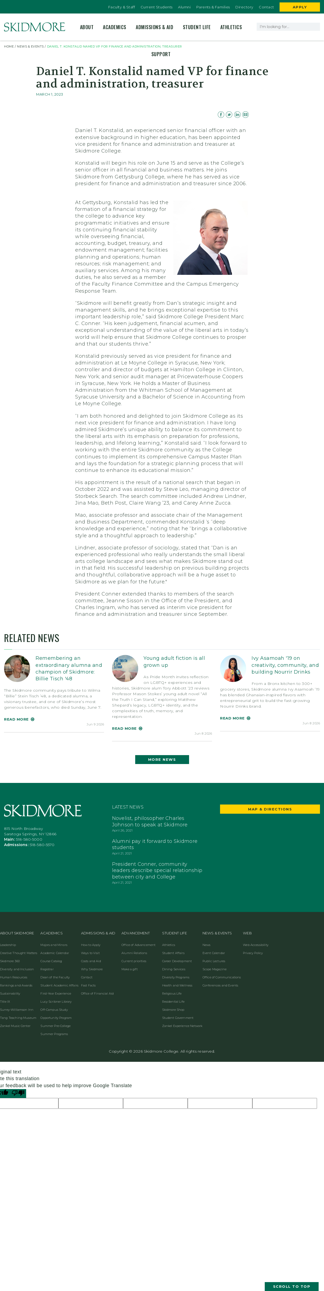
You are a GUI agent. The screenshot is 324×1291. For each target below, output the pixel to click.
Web (247, 933)
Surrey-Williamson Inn (16, 1010)
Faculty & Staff (121, 7)
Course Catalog (51, 961)
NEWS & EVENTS (30, 46)
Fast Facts (88, 985)
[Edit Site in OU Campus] (2, 2)
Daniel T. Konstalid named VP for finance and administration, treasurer (114, 46)
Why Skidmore (92, 969)
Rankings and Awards (16, 985)
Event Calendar (214, 953)
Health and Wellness (177, 985)
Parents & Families (213, 7)
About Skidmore (17, 933)
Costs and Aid (91, 961)
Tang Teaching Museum (18, 1018)
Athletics (231, 27)
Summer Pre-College (55, 1026)
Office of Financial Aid (97, 993)
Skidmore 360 (10, 961)
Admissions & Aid (154, 27)
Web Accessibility (256, 945)
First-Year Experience (55, 993)
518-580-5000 (29, 839)
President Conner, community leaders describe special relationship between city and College (157, 870)
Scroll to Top (292, 1286)
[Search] (315, 27)
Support (161, 54)
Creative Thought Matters (18, 953)
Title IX (5, 1001)
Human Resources (13, 977)
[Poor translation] (18, 1093)
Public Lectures (214, 961)
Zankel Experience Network (182, 1026)
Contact (266, 7)
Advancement (135, 933)
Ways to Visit (90, 953)
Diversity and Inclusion (17, 969)
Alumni (184, 7)
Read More (16, 719)
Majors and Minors (53, 945)
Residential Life (173, 1001)
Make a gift (129, 969)
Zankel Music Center (15, 1026)
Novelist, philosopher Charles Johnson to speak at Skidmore (149, 821)
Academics (114, 27)
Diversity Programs (176, 977)
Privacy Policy (253, 953)
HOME (9, 46)
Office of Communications (222, 977)
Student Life (197, 27)
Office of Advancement (138, 945)
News (207, 945)
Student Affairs (173, 953)
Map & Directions (270, 809)
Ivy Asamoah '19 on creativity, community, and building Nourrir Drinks (285, 665)
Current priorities (133, 961)
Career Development (177, 961)
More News (162, 759)
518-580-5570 (42, 844)
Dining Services (173, 969)
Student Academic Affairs (59, 985)
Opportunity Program (56, 1018)
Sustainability (10, 993)
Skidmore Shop (173, 1010)
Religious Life (172, 993)
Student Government (178, 1018)
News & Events (217, 933)
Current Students (157, 7)
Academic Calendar (54, 953)
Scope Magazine (215, 969)
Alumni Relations (134, 953)
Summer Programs (54, 1034)
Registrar (46, 969)
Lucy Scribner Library (56, 1001)
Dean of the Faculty (55, 977)
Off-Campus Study (54, 1010)
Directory (244, 7)
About (87, 27)
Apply (300, 7)
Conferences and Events (220, 985)
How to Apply (91, 945)
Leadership (8, 945)
